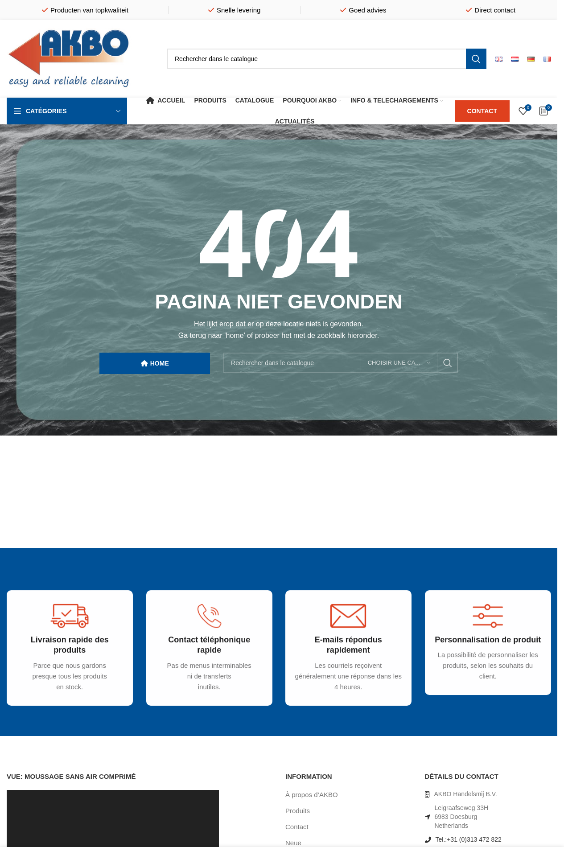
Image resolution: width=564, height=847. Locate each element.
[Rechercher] (326, 59)
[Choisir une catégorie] (399, 363)
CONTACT (482, 111)
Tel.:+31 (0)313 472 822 (469, 839)
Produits (297, 810)
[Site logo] (69, 58)
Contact (297, 827)
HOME (155, 363)
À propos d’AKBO (311, 794)
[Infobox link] (65, 657)
